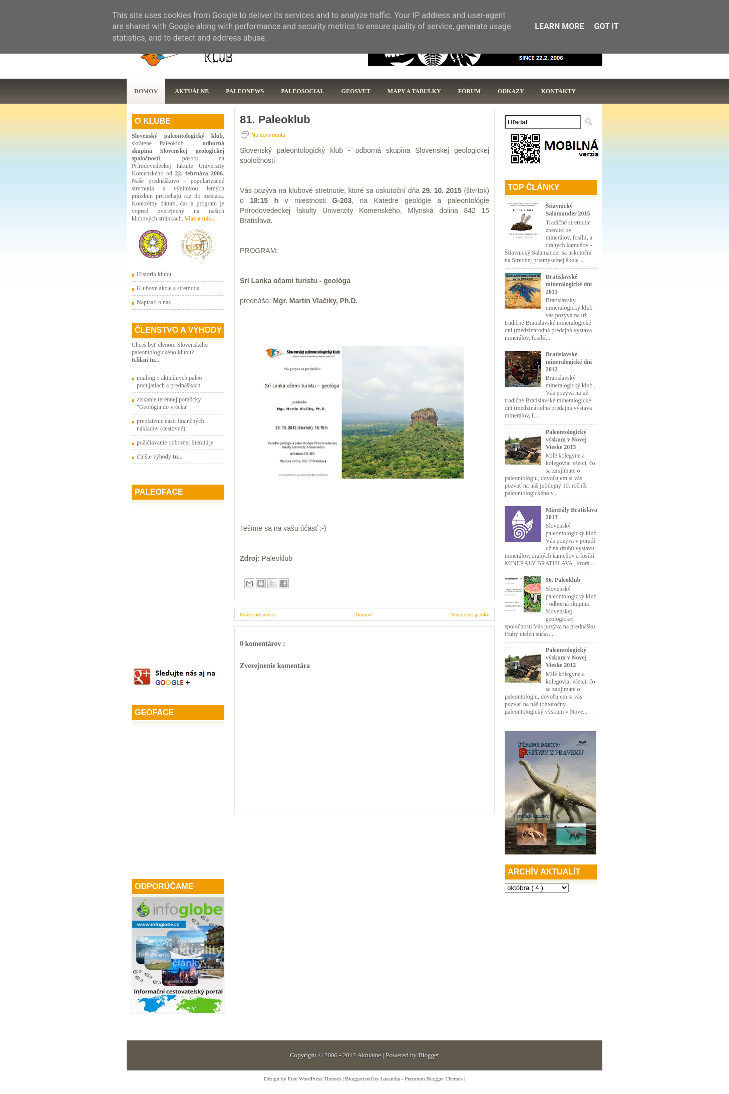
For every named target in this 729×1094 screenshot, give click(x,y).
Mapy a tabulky (414, 91)
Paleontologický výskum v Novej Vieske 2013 (566, 439)
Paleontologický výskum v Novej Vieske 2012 (566, 657)
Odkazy (511, 91)
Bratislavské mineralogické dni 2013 (569, 284)
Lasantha (390, 1078)
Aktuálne (192, 91)
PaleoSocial (302, 91)
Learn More (559, 26)
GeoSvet (356, 91)
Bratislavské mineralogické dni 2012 (569, 362)
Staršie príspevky (470, 614)
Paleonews (245, 91)
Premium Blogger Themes (434, 1078)
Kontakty (558, 91)
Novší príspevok (258, 614)
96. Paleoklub (563, 579)
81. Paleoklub (275, 119)
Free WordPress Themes (315, 1078)
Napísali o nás (154, 302)
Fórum (469, 91)
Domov (146, 91)
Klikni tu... (145, 359)
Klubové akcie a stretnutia (168, 288)
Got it (606, 26)
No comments (268, 135)
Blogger (428, 1055)
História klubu (154, 274)
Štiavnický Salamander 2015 (568, 209)
